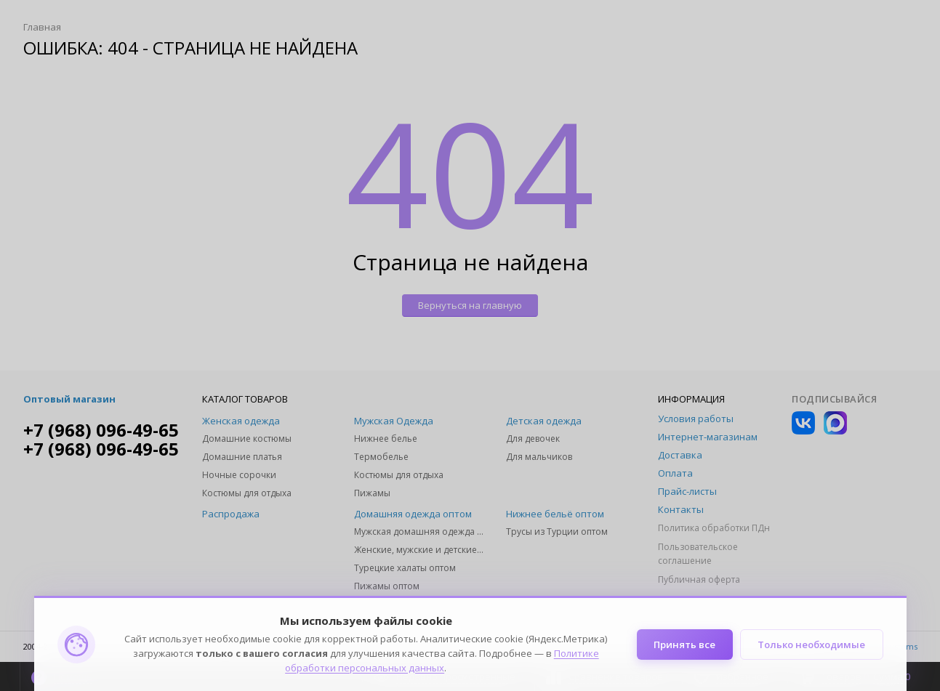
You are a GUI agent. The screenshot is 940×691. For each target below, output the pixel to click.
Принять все (684, 644)
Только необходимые (811, 644)
